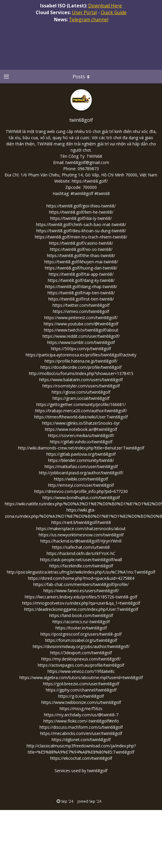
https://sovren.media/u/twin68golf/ (81, 435)
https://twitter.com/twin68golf (81, 305)
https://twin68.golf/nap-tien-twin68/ (81, 293)
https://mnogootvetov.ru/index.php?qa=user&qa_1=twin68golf (81, 603)
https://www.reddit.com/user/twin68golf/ (81, 336)
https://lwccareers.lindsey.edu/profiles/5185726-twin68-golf (81, 597)
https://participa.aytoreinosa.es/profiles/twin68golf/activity (81, 355)
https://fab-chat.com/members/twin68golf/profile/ (81, 584)
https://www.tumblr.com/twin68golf (81, 342)
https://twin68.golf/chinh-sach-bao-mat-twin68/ (81, 224)
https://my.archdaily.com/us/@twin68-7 (81, 715)
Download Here (105, 5)
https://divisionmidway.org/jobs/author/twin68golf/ (81, 646)
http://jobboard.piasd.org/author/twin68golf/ (81, 472)
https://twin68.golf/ (90, 181)
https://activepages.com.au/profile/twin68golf (81, 665)
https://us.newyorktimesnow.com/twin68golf (81, 535)
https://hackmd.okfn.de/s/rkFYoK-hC (81, 553)
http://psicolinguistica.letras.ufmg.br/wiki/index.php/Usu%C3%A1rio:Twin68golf (81, 572)
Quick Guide (114, 12)
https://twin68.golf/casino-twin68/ (81, 243)
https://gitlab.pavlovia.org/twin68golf (81, 454)
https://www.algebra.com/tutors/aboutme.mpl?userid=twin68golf (81, 677)
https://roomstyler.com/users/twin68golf (81, 386)
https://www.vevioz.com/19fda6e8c (81, 671)
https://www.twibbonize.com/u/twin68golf (81, 702)
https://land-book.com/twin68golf (81, 615)
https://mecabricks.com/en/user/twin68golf (81, 733)
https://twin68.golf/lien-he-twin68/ (81, 212)
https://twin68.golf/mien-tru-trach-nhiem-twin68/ (81, 237)
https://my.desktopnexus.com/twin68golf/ (81, 659)
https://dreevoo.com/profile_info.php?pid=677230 (81, 491)
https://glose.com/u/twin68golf (81, 392)
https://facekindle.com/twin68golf (81, 566)
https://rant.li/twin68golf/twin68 (81, 522)
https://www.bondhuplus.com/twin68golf (81, 497)
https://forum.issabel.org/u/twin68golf (81, 640)
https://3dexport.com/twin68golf (81, 652)
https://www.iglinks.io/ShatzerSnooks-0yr (81, 423)
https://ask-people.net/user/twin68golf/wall (81, 559)
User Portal (84, 12)
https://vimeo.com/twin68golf (81, 311)
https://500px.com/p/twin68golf (81, 348)
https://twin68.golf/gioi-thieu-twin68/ (81, 206)
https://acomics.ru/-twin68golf (81, 621)
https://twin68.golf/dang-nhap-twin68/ (81, 286)
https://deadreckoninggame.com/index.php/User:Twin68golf (81, 609)
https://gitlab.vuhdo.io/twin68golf (81, 441)
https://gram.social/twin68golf (81, 398)
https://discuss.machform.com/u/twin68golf (81, 727)
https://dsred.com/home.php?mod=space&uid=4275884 (81, 578)
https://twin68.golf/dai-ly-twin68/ (81, 218)
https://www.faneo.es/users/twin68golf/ (81, 590)
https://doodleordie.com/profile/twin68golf (81, 367)
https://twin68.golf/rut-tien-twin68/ (81, 299)
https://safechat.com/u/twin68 (81, 547)
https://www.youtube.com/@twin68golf (81, 324)
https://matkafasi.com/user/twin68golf (81, 466)
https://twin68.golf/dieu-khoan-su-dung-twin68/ (81, 230)
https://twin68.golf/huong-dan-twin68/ (81, 268)
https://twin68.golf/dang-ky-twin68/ (81, 280)
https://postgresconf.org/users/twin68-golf (81, 634)
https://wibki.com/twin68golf (81, 479)
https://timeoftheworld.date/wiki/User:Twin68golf (81, 417)
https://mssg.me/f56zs (81, 708)
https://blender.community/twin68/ (81, 460)
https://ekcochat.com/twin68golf (81, 758)
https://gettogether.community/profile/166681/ (81, 404)
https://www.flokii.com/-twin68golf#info (81, 721)
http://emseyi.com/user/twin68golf (81, 485)
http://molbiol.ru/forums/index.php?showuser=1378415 (81, 373)
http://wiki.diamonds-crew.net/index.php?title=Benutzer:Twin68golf (81, 448)
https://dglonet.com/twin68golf (81, 739)
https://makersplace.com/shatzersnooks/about (81, 528)
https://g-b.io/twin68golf (81, 696)
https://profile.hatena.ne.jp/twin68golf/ (81, 361)
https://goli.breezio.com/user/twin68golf (81, 683)
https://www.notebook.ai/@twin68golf (81, 429)
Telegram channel (88, 19)
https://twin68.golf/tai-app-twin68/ (81, 274)
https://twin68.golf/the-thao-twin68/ (81, 255)
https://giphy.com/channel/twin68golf (81, 690)
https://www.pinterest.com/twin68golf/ (81, 317)
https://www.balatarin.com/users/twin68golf (81, 379)
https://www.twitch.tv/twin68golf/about (81, 330)
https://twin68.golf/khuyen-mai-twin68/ (81, 261)
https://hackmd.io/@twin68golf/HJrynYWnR (81, 541)
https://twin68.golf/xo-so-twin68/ (81, 249)
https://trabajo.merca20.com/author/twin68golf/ (81, 410)
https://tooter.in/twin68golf (81, 628)
